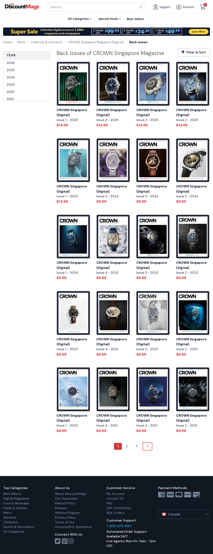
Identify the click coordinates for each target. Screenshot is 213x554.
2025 (11, 70)
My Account (115, 494)
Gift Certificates (118, 508)
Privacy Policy (65, 518)
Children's (10, 522)
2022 (11, 92)
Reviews (61, 508)
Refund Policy (65, 503)
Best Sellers (12, 494)
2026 (11, 63)
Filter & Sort (194, 52)
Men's (7, 513)
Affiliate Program (67, 513)
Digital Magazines (16, 498)
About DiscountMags (70, 494)
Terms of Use (64, 522)
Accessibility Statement (73, 527)
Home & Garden (15, 508)
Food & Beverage (16, 503)
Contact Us (114, 498)
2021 (10, 99)
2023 (11, 85)
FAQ (109, 503)
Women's (10, 518)
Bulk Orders (115, 513)
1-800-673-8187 (119, 526)
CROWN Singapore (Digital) (72, 112)
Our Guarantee (66, 498)
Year (11, 55)
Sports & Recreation (18, 527)
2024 (11, 77)
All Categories (13, 532)
